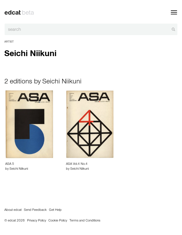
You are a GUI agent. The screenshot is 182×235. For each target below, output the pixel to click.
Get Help (55, 210)
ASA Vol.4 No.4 (77, 164)
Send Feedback (35, 210)
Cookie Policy (57, 221)
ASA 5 (9, 164)
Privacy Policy (36, 221)
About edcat (13, 210)
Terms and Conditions (84, 221)
